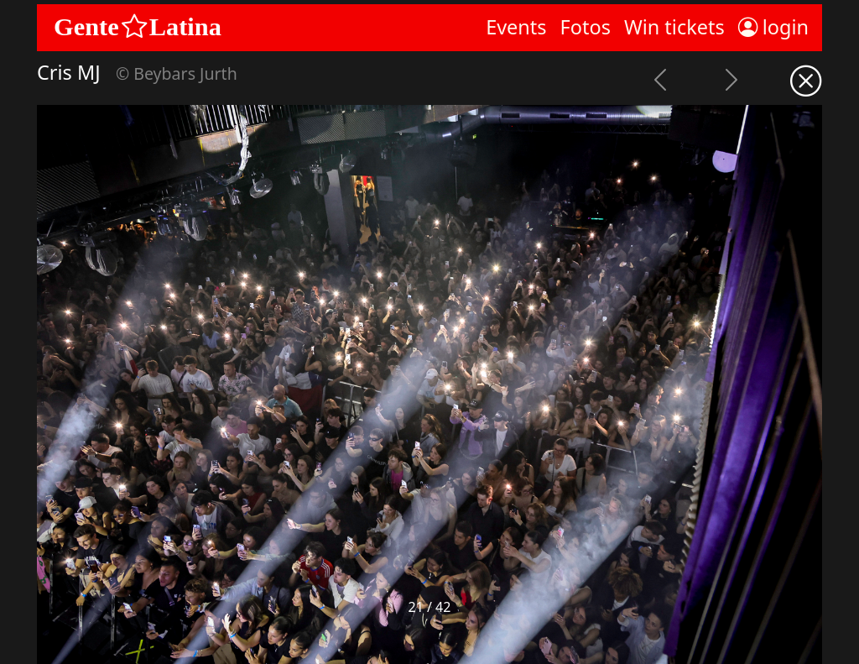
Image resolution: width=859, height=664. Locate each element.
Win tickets (674, 26)
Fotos (585, 26)
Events (516, 26)
